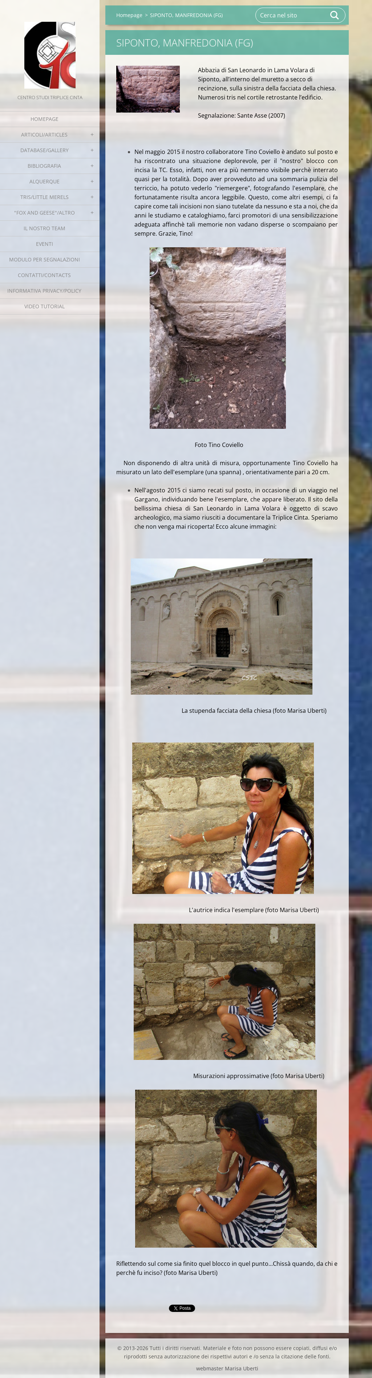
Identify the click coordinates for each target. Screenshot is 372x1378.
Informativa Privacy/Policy (44, 290)
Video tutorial (44, 306)
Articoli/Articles (44, 134)
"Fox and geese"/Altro (44, 212)
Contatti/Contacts (44, 275)
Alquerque (44, 181)
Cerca (335, 15)
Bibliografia (44, 165)
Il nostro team (44, 228)
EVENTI (44, 243)
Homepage (44, 118)
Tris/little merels (44, 197)
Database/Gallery (44, 150)
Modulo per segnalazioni (44, 259)
